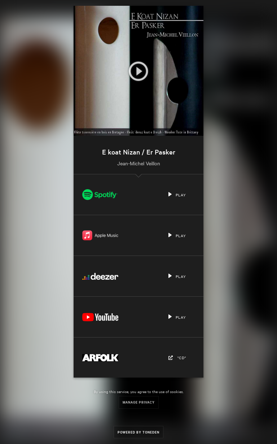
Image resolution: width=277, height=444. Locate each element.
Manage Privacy (139, 402)
